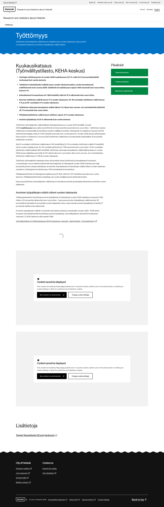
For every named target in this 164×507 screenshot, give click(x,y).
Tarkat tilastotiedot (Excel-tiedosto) (37, 435)
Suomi (142, 9)
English (157, 9)
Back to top (139, 499)
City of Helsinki (10, 2)
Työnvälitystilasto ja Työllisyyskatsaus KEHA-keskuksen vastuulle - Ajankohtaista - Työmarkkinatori (57, 221)
